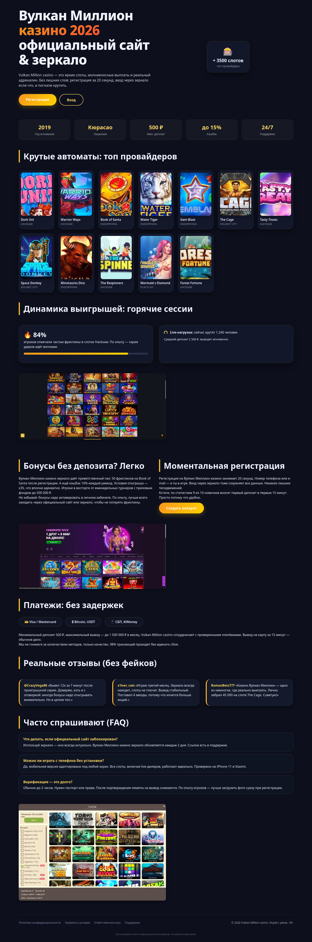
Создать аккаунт (181, 508)
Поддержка (132, 922)
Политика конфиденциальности (40, 922)
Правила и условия (77, 922)
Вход (71, 99)
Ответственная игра (107, 922)
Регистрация (37, 99)
